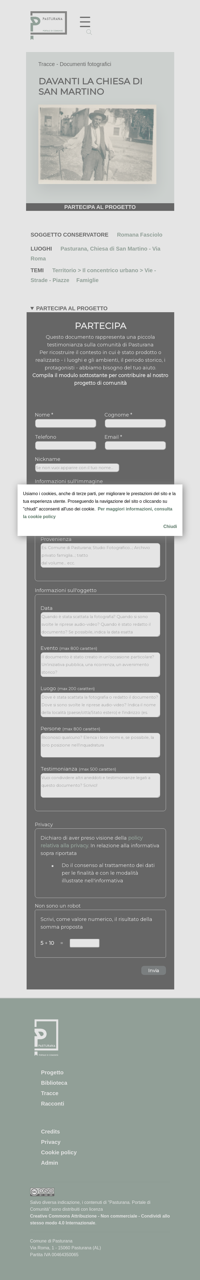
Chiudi (170, 526)
